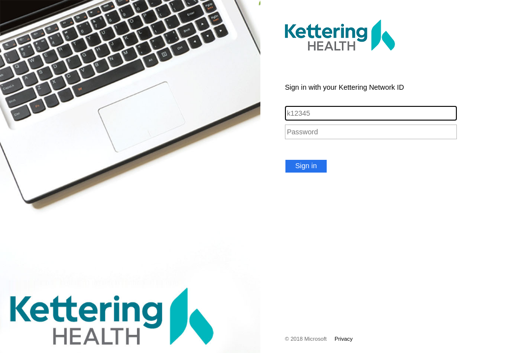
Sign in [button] (306, 166)
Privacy (344, 339)
